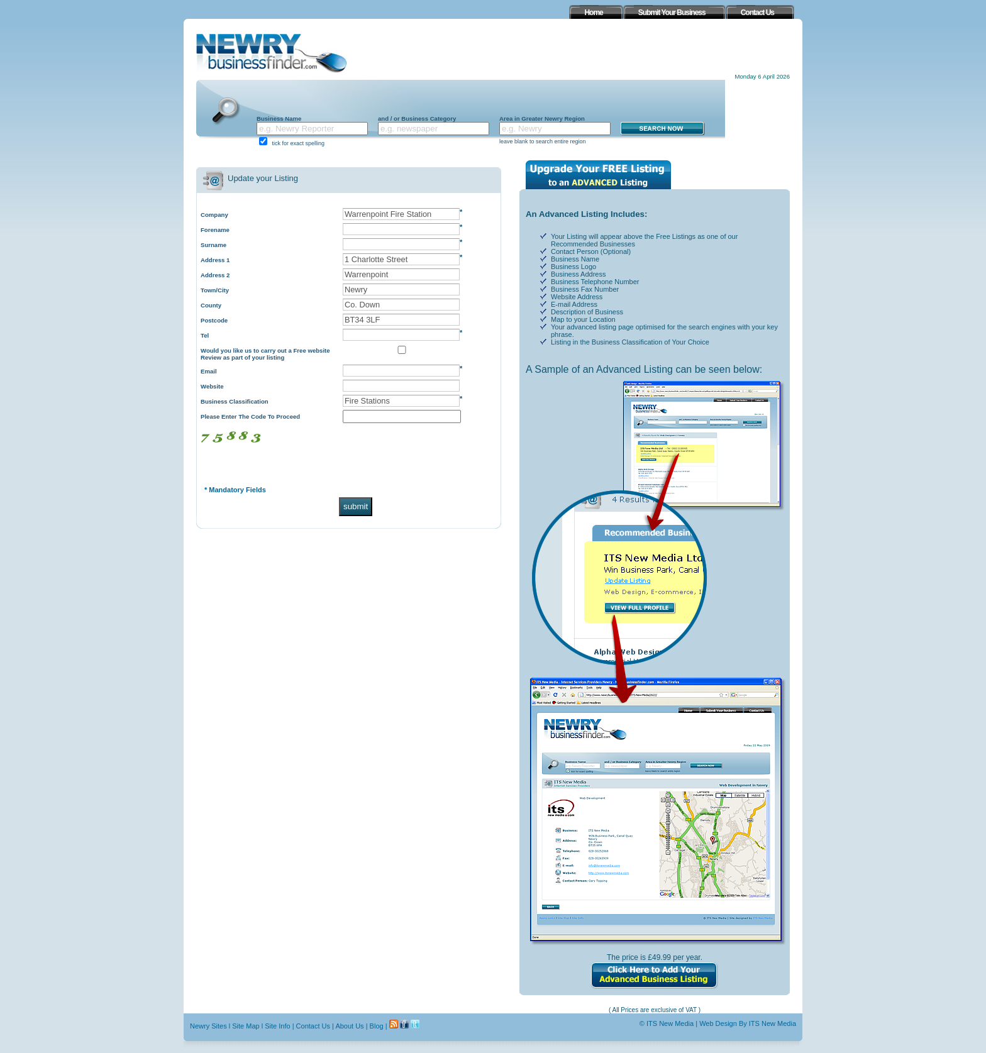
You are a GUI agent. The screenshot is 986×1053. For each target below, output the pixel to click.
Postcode (214, 320)
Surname (213, 244)
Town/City (215, 290)
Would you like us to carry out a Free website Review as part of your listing (265, 354)
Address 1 (215, 259)
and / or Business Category (417, 118)
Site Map (245, 1026)
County (211, 305)
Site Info (277, 1026)
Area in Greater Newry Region (542, 118)
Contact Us (313, 1026)
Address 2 (215, 275)
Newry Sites (208, 1026)
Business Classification (235, 401)
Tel (205, 335)
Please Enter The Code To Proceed (250, 416)
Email (209, 371)
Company (214, 214)
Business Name (279, 118)
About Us (349, 1026)
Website (212, 386)
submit (355, 506)
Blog (377, 1026)
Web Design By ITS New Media (747, 1023)
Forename (215, 229)
